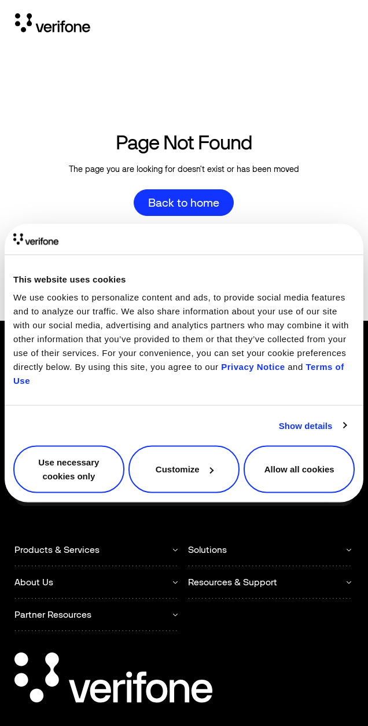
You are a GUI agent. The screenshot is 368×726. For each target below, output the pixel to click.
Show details (306, 425)
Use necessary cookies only (68, 469)
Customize (185, 469)
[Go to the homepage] (113, 679)
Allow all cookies (299, 469)
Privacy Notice (253, 367)
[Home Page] (52, 24)
